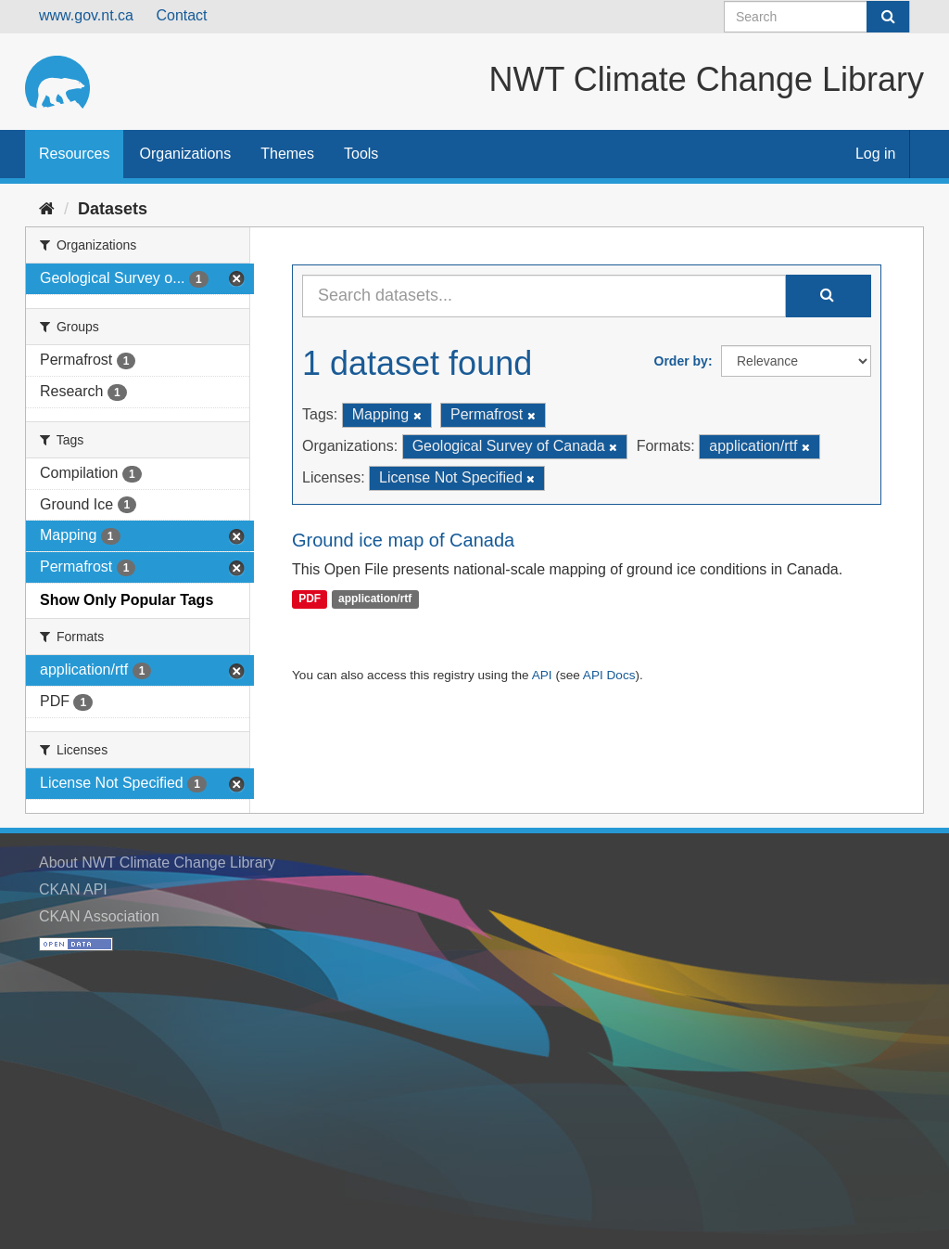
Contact (181, 15)
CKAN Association (99, 916)
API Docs (609, 675)
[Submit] (888, 16)
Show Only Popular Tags (126, 600)
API (542, 675)
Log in (875, 153)
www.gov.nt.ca (86, 15)
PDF (309, 599)
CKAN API (73, 889)
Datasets (112, 209)
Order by (681, 361)
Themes (287, 153)
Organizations (185, 153)
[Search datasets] (817, 16)
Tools (361, 153)
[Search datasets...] (544, 296)
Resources (74, 153)
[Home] (47, 209)
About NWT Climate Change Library (157, 862)
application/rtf (374, 599)
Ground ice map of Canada (403, 540)
